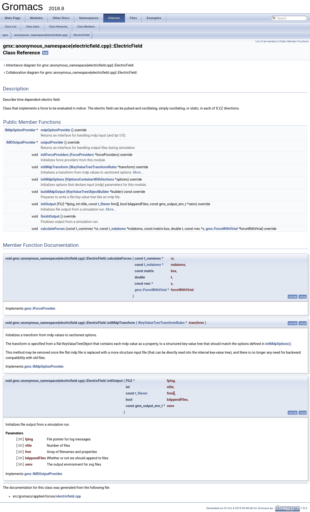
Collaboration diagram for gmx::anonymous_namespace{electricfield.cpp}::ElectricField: (70, 72)
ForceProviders (82, 155)
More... (138, 172)
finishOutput (50, 216)
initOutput (48, 204)
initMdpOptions (52, 179)
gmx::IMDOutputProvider (43, 474)
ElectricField (81, 35)
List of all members (267, 41)
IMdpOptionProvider (20, 130)
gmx (5, 35)
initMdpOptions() (278, 344)
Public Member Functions (294, 41)
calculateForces (53, 229)
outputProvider (52, 142)
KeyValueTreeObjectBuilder (88, 192)
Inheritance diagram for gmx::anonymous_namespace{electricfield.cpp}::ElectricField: (68, 65)
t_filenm (104, 204)
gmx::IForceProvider (39, 308)
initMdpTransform (54, 167)
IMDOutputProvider (21, 142)
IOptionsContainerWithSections (90, 179)
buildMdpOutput (53, 192)
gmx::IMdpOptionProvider (44, 366)
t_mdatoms (117, 229)
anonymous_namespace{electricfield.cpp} (41, 35)
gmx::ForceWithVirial (222, 229)
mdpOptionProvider (55, 130)
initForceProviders (55, 155)
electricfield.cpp (68, 496)
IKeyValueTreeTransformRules (93, 167)
